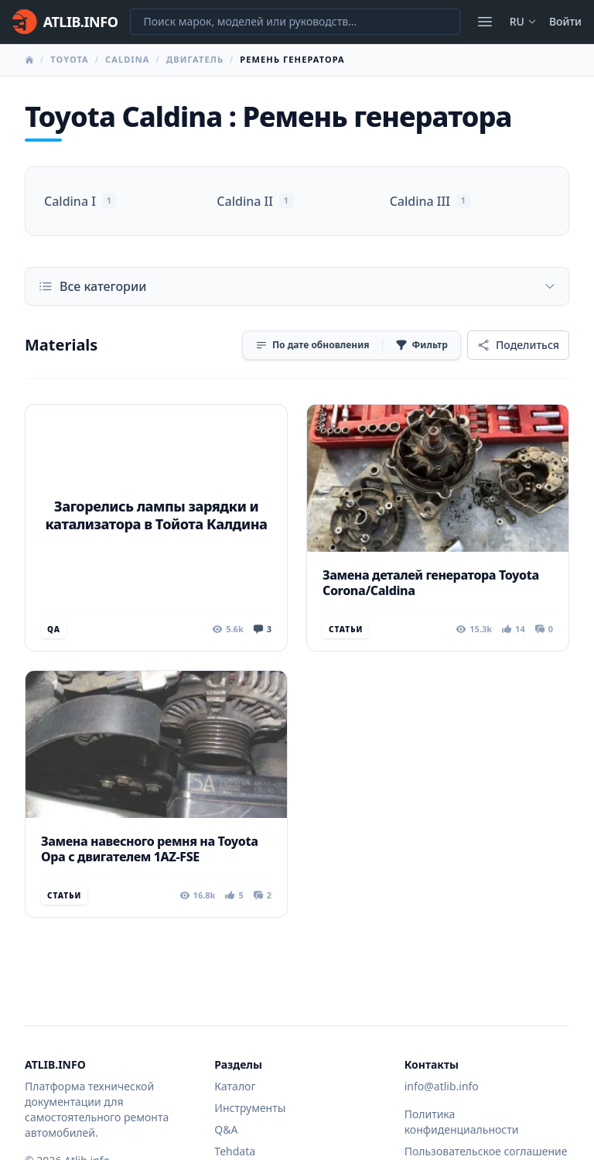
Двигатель (195, 59)
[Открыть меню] (485, 21)
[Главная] (65, 21)
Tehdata (234, 1151)
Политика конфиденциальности (462, 1122)
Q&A (225, 1129)
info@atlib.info (442, 1086)
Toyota (69, 59)
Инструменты (249, 1107)
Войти (565, 21)
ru (523, 21)
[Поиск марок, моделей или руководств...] (294, 22)
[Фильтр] (421, 345)
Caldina (127, 59)
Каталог (234, 1086)
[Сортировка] (312, 345)
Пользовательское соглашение (486, 1151)
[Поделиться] (518, 345)
